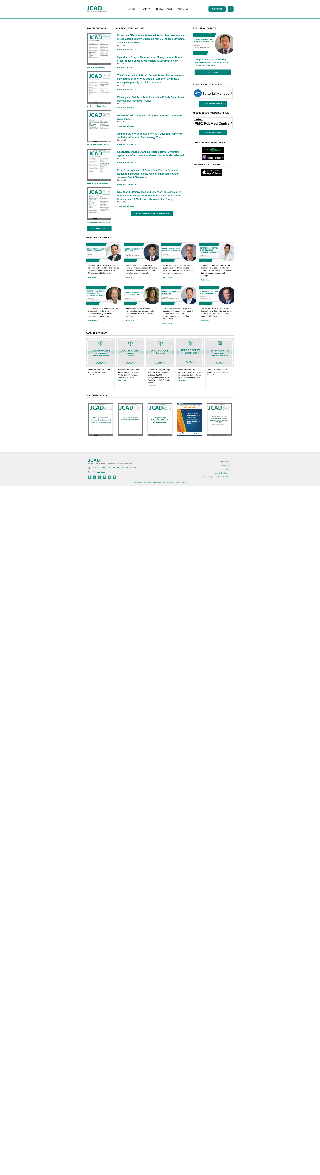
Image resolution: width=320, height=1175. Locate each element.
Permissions (224, 469)
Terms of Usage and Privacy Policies (215, 477)
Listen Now (92, 375)
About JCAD (224, 462)
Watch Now (92, 277)
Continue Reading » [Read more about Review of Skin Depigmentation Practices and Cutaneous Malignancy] (126, 126)
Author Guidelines (222, 473)
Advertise (225, 466)
